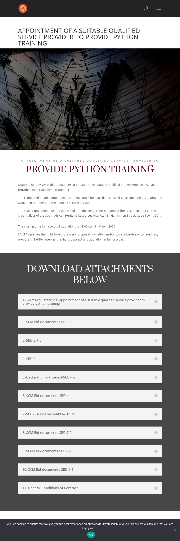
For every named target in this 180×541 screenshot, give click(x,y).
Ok (91, 534)
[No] (175, 530)
